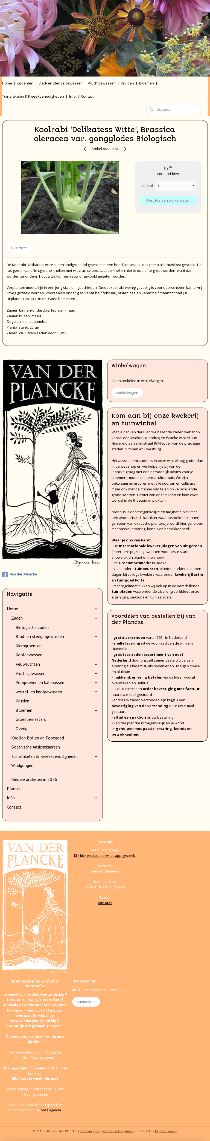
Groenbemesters (31, 719)
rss (97, 1131)
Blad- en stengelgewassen (61, 83)
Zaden (54, 618)
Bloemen (146, 83)
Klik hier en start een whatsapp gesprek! (105, 855)
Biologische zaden (32, 627)
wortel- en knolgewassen (57, 691)
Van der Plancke (19, 574)
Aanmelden (86, 1001)
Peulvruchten (57, 664)
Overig (21, 728)
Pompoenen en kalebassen (57, 682)
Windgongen (22, 765)
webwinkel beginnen (118, 1131)
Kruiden (127, 83)
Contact (87, 96)
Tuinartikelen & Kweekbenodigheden (33, 96)
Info (72, 96)
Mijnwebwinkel (166, 1131)
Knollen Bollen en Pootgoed (37, 738)
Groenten (25, 83)
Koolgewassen (29, 654)
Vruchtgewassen (102, 83)
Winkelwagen (127, 392)
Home (7, 83)
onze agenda (51, 1110)
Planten (14, 788)
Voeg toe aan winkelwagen (168, 200)
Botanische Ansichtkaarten (35, 747)
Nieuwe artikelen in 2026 (34, 779)
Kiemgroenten (29, 645)
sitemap (86, 1131)
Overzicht (19, 247)
